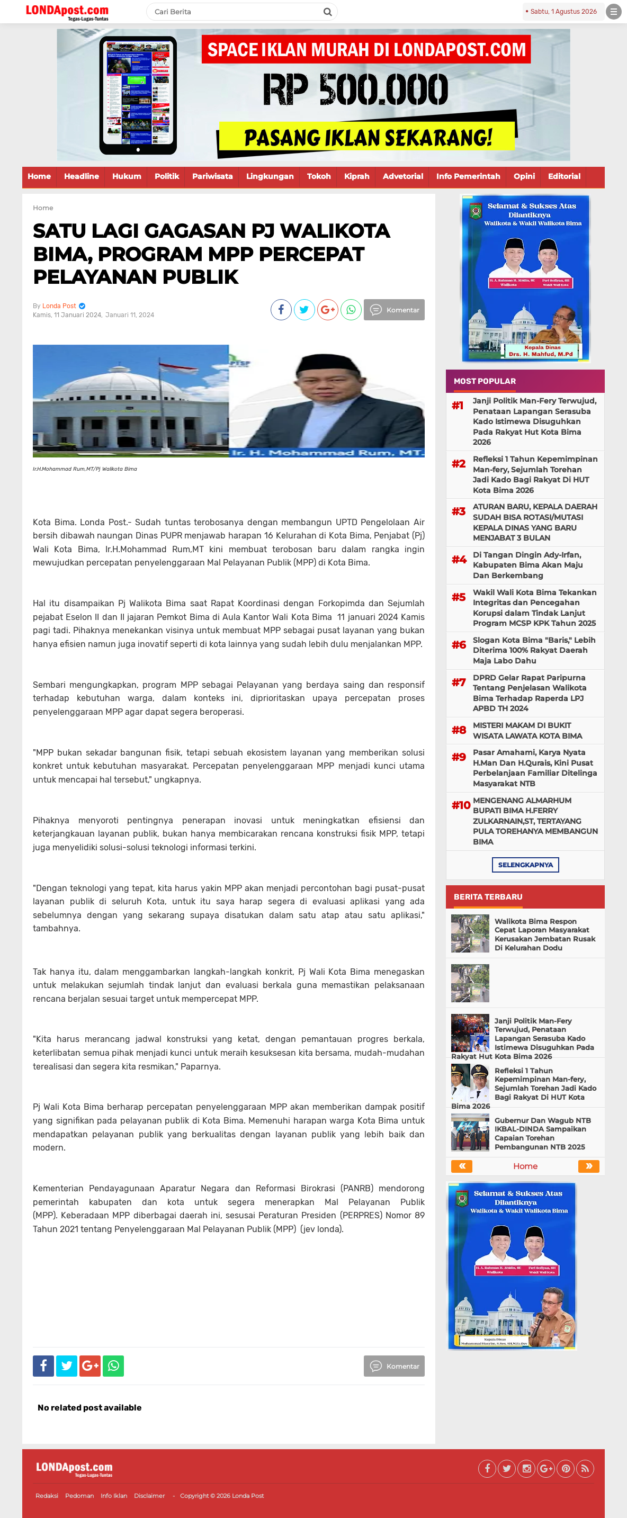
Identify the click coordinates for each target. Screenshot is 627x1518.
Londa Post (248, 1495)
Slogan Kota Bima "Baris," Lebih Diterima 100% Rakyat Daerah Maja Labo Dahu (534, 650)
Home (39, 176)
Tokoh (319, 176)
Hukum (126, 176)
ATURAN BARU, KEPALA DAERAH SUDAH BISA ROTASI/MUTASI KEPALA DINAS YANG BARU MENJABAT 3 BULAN (535, 522)
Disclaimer (149, 1495)
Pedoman (79, 1495)
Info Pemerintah (468, 176)
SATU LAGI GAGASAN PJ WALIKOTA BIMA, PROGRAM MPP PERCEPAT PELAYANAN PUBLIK (211, 253)
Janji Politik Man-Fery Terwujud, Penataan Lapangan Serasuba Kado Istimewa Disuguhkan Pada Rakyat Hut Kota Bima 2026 (534, 421)
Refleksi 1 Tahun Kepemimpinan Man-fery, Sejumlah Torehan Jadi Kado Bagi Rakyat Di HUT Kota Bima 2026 (535, 474)
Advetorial (403, 176)
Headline (81, 176)
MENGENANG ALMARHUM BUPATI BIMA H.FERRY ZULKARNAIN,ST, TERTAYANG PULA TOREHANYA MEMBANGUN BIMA (535, 821)
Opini (524, 176)
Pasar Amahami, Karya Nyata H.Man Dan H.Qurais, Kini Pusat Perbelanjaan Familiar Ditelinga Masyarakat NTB (535, 768)
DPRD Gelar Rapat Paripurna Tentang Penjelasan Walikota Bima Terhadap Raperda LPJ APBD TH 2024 (530, 693)
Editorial (564, 176)
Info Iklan (114, 1495)
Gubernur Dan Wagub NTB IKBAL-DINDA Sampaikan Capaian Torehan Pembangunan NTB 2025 (543, 1134)
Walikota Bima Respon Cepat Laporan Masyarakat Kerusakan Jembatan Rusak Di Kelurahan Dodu (545, 935)
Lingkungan (270, 176)
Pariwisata (212, 176)
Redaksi (46, 1495)
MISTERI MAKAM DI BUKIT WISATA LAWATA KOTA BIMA (527, 731)
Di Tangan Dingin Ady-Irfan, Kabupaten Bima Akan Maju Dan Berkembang (528, 565)
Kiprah (357, 176)
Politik (167, 176)
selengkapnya (525, 865)
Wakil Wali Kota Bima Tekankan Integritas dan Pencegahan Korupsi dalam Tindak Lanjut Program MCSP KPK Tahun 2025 (535, 608)
